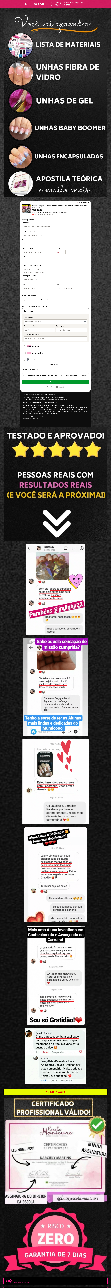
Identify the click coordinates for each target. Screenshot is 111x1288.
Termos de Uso (32, 411)
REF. (40, 419)
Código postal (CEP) (29, 276)
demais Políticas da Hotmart (60, 411)
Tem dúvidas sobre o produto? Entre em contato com (39, 394)
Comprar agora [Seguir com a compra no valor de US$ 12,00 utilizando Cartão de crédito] (55, 382)
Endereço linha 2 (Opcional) (31, 265)
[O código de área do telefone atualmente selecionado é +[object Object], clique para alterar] (60, 252)
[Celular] (77, 252)
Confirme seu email (28, 231)
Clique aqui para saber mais (65, 405)
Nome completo (27, 240)
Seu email (25, 223)
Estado (58, 284)
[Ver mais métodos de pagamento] (55, 364)
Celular (58, 248)
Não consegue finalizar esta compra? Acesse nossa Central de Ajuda (43, 398)
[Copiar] (40, 402)
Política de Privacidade (44, 411)
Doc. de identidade (28, 248)
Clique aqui (49, 212)
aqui (42, 415)
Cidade (24, 284)
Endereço (25, 257)
